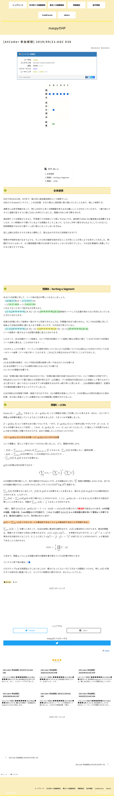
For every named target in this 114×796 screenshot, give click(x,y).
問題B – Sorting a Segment (58, 177)
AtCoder (7, 582)
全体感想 (50, 173)
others (108, 788)
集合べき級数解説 (69, 788)
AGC (15, 582)
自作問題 (89, 788)
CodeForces (99, 788)
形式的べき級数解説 (54, 788)
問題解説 (81, 788)
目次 (50, 168)
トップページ (39, 788)
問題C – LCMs (52, 181)
